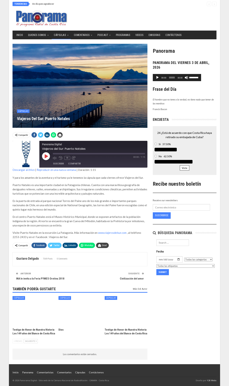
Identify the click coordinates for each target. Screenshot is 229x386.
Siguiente (30, 341)
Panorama (27, 372)
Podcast (103, 35)
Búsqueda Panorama (172, 233)
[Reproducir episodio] (46, 156)
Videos (139, 35)
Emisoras (154, 35)
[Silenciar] (202, 77)
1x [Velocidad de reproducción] (67, 158)
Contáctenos (173, 35)
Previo (18, 341)
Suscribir (58, 163)
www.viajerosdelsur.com (112, 232)
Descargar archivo (24, 169)
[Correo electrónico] (181, 207)
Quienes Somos (37, 35)
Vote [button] (184, 167)
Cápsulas (60, 35)
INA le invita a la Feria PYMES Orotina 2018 (40, 278)
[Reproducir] (157, 77)
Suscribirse (162, 215)
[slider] (179, 77)
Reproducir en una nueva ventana (56, 169)
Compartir (74, 163)
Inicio (19, 35)
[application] (184, 77)
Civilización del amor (132, 278)
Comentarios (82, 35)
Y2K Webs (211, 380)
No (160, 156)
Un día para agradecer (43, 4)
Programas (123, 35)
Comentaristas (45, 372)
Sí (160, 144)
